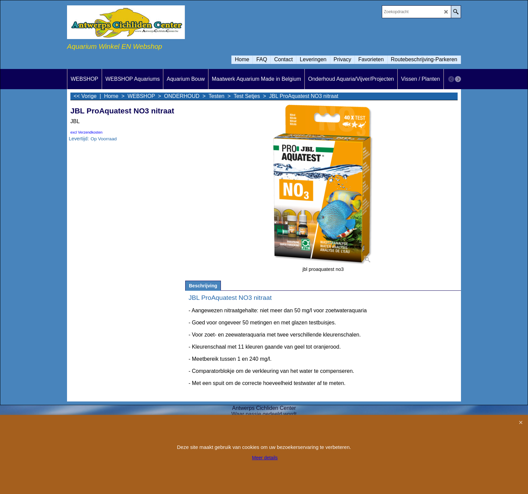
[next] (458, 79)
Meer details (264, 457)
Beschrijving (203, 285)
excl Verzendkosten (86, 132)
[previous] (451, 79)
